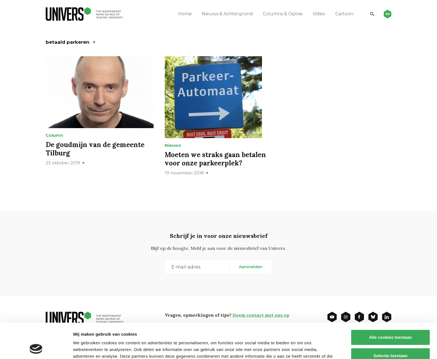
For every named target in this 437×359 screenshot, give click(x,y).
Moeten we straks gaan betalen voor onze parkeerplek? (215, 158)
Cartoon (344, 13)
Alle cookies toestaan (390, 304)
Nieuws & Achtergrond (227, 13)
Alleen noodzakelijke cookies (390, 340)
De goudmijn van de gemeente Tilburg (95, 148)
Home (185, 13)
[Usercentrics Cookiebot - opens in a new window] (36, 348)
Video (319, 13)
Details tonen (301, 348)
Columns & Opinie (283, 13)
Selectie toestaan (390, 322)
